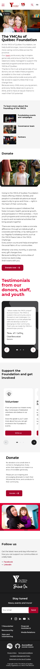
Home (5, 14)
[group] (18, 412)
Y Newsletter (7, 626)
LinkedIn (7, 565)
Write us (18, 433)
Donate (14, 493)
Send (33, 610)
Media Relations (28, 632)
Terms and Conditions (25, 653)
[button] (17, 442)
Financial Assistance (26, 627)
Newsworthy (7, 630)
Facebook (8, 562)
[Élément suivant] (34, 442)
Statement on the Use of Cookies (20, 659)
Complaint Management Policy (20, 656)
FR (37, 5)
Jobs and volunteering (7, 635)
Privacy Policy (12, 653)
